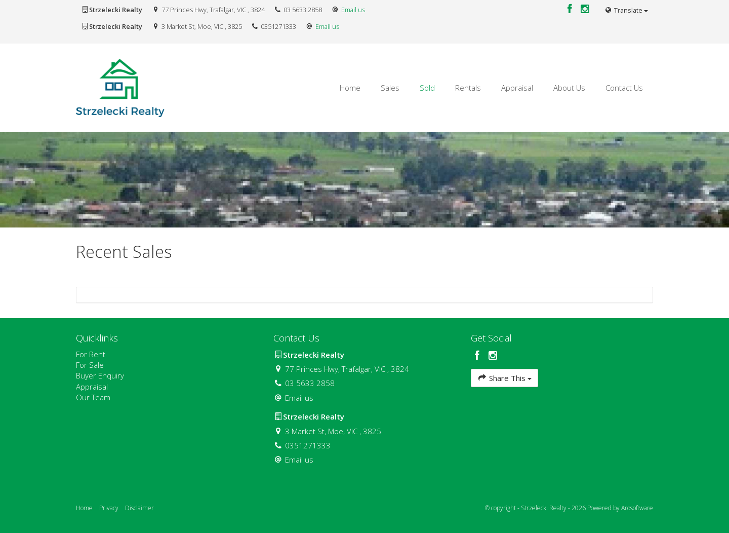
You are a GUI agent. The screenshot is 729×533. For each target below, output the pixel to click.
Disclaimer (139, 508)
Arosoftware (637, 508)
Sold (427, 88)
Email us (353, 9)
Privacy (108, 508)
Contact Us (624, 88)
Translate (626, 10)
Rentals (468, 88)
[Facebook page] (571, 9)
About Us (569, 88)
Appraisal (517, 88)
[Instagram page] (585, 9)
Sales (390, 88)
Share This (504, 377)
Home (350, 88)
